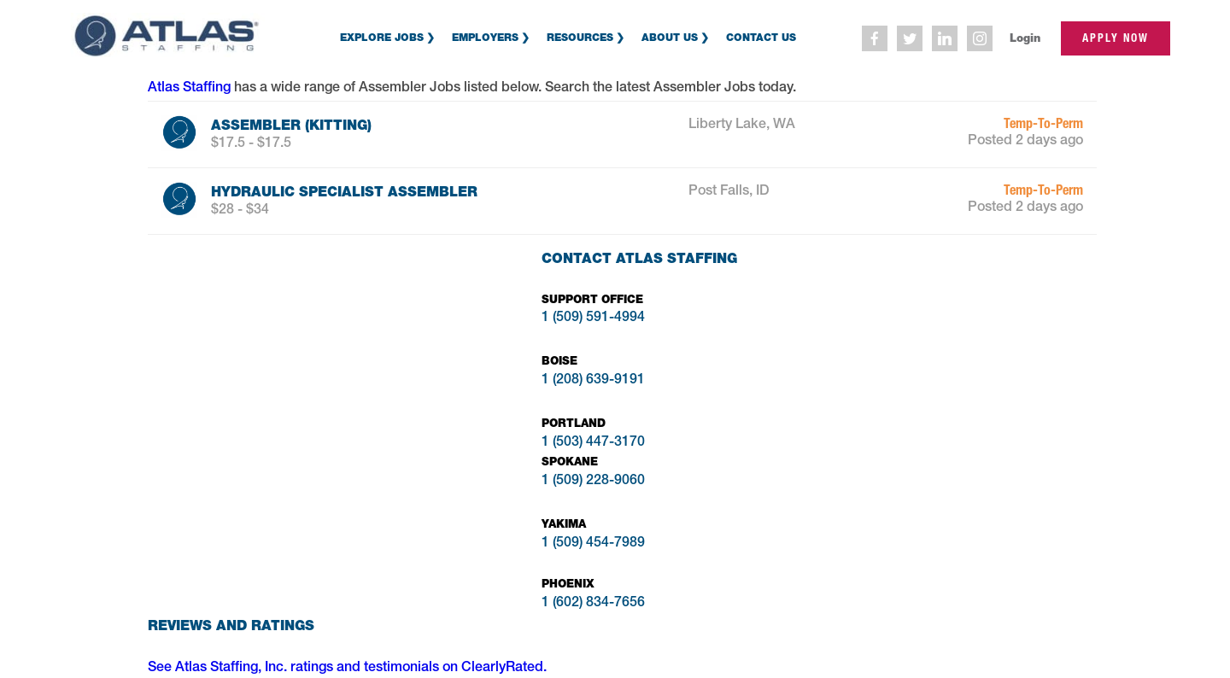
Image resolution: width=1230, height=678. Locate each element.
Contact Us (761, 37)
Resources (580, 37)
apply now (1115, 38)
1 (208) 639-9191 (593, 381)
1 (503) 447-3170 (593, 443)
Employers (485, 37)
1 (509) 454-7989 (593, 544)
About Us (669, 37)
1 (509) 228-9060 (593, 481)
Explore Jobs (382, 37)
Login (1025, 38)
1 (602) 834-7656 (593, 604)
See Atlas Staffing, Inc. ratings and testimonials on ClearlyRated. (347, 668)
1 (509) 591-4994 (593, 318)
